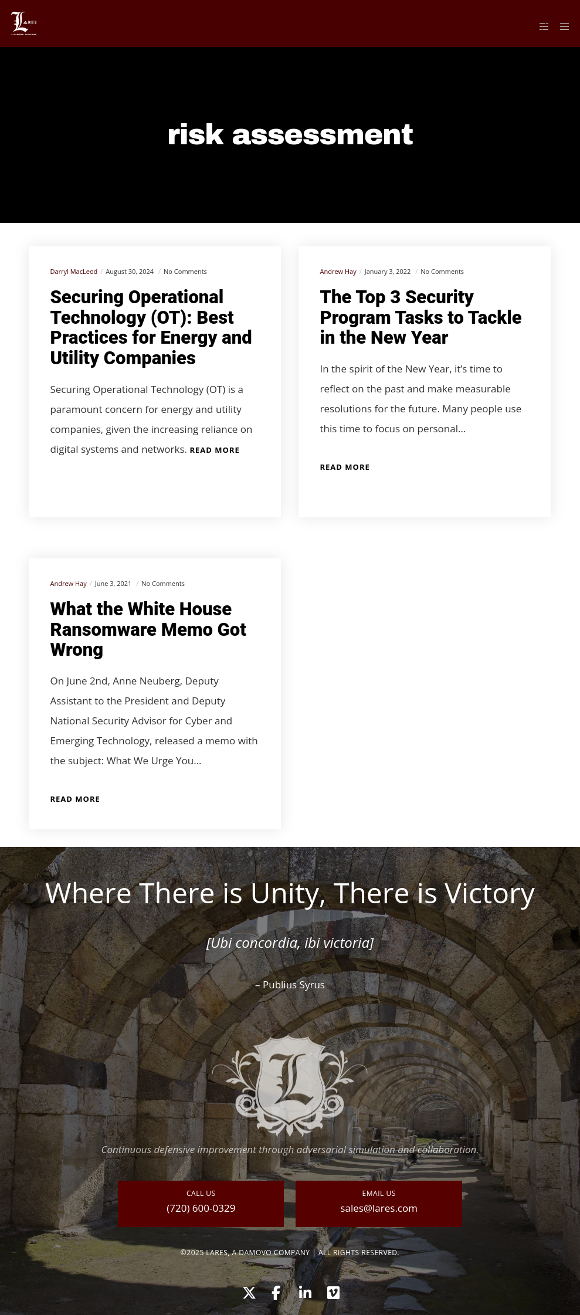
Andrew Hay (338, 271)
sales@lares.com (379, 1208)
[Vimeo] (332, 1291)
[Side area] (539, 26)
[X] (247, 1291)
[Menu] (560, 26)
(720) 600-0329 (201, 1208)
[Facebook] (276, 1291)
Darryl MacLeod (73, 271)
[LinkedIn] (304, 1291)
